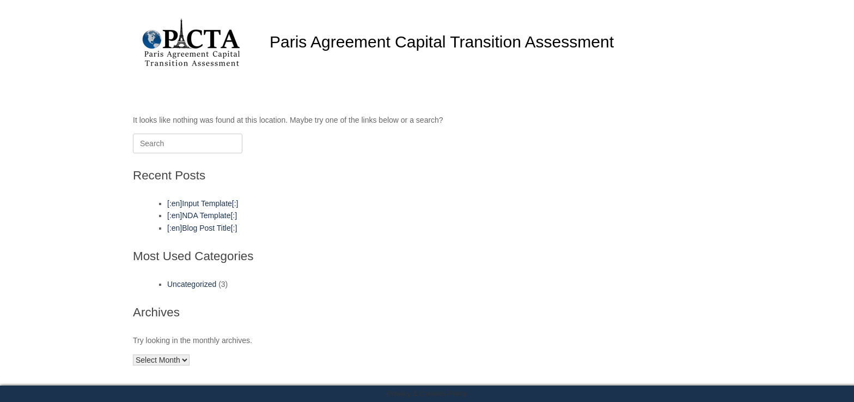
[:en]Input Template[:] (203, 203)
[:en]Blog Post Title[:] (202, 228)
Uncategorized (191, 284)
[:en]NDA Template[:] (202, 215)
